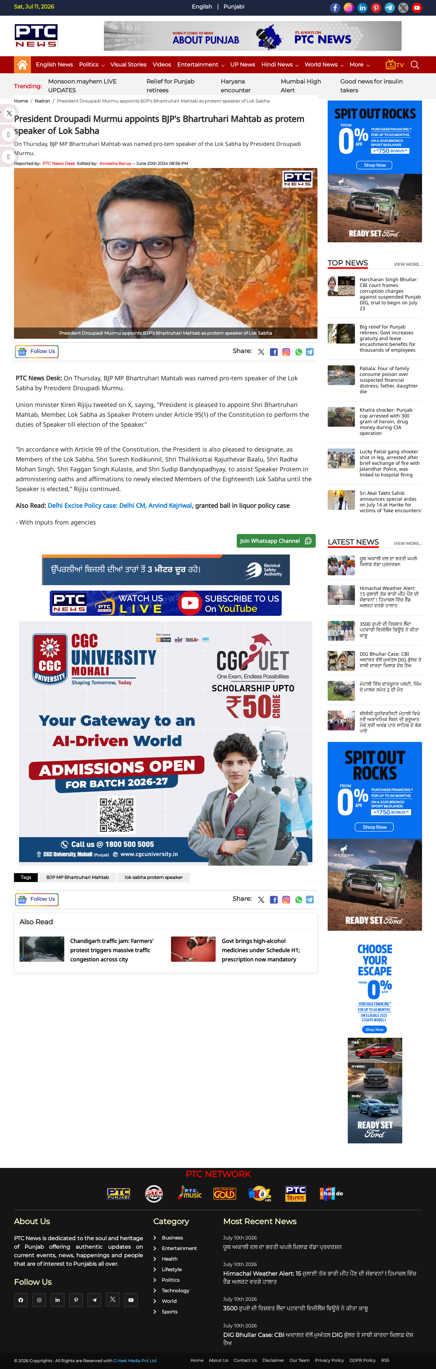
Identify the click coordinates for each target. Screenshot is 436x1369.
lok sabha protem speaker (154, 877)
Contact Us (245, 1360)
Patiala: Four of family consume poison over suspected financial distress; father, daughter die (389, 380)
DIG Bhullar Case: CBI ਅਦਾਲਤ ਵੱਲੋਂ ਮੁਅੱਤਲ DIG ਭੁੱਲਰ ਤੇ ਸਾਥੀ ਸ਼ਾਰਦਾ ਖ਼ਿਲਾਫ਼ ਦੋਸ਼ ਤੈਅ (390, 660)
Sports (165, 1312)
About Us (218, 1360)
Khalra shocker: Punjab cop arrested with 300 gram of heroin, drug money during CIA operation (386, 421)
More (359, 64)
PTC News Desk (59, 163)
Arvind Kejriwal (170, 505)
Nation (42, 101)
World (164, 1301)
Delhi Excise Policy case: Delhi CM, (98, 505)
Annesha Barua (115, 163)
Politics (91, 64)
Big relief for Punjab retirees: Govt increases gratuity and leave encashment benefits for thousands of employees (388, 338)
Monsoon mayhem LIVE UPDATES (82, 86)
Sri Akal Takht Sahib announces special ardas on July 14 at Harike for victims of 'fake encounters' (391, 502)
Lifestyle (167, 1269)
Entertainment (200, 64)
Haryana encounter (236, 86)
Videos (162, 64)
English (202, 6)
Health (165, 1259)
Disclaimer (273, 1360)
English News (54, 64)
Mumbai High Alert (301, 86)
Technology (171, 1291)
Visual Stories (128, 64)
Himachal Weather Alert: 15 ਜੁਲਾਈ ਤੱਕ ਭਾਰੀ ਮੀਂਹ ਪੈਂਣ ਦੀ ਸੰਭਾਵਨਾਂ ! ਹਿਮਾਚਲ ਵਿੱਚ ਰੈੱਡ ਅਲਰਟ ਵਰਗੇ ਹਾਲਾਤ (389, 597)
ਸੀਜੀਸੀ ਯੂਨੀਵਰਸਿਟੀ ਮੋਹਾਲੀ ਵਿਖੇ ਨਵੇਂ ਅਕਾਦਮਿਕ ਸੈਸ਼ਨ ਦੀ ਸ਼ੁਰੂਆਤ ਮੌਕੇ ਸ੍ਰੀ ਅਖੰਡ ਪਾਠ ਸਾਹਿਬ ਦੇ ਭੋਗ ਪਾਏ (390, 722)
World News (324, 64)
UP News (242, 64)
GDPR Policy (362, 1360)
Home (21, 101)
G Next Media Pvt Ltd (134, 1360)
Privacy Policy (329, 1360)
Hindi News (279, 64)
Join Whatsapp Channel (277, 541)
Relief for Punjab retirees (170, 86)
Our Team (300, 1360)
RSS (385, 1360)
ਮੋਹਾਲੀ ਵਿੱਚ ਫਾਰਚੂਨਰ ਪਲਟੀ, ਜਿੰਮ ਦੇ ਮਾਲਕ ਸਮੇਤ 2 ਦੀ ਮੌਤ (390, 687)
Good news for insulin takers (371, 86)
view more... (408, 264)
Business (168, 1238)
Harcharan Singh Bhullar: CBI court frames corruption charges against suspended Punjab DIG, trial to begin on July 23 (390, 293)
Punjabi (233, 6)
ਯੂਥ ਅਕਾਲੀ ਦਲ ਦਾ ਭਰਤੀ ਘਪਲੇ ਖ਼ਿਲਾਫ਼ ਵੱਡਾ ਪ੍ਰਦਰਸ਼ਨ (388, 561)
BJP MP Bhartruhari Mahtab (77, 877)
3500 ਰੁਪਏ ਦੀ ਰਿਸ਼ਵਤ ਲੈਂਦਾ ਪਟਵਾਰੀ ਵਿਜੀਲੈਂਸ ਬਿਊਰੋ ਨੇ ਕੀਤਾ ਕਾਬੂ (389, 630)
